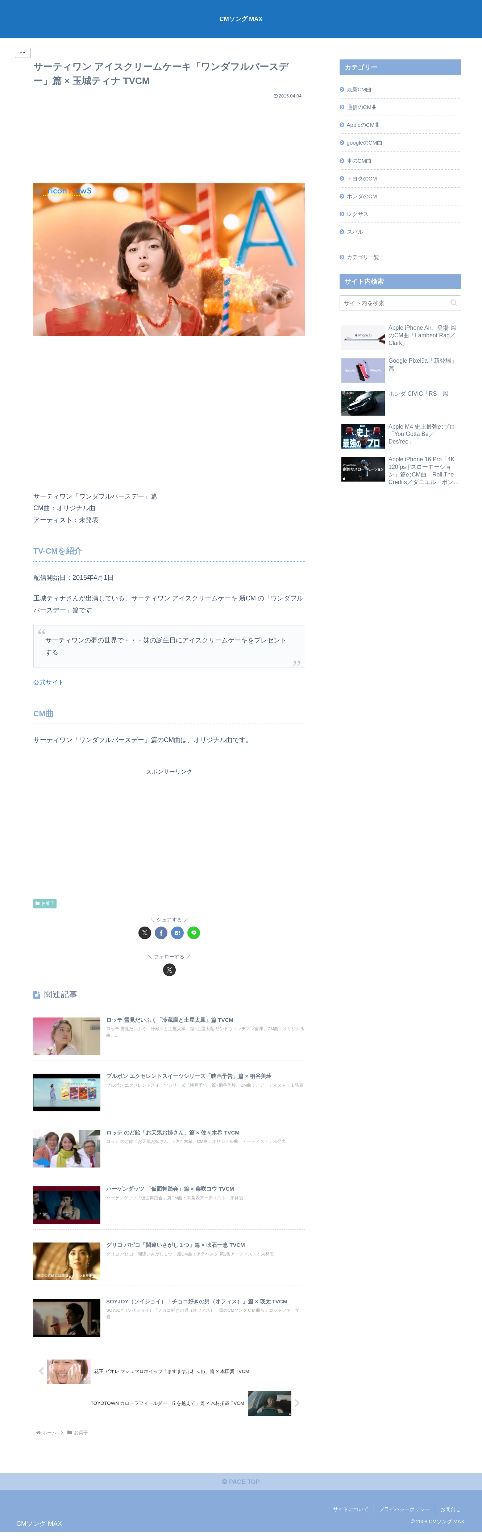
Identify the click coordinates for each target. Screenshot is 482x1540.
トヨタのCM (363, 182)
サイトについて (351, 1517)
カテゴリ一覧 (364, 264)
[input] (400, 310)
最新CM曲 (360, 89)
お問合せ (450, 1517)
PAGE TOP (241, 1490)
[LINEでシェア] (193, 933)
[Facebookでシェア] (161, 933)
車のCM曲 (360, 164)
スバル (356, 237)
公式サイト (49, 682)
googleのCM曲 (366, 145)
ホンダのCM (363, 200)
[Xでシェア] (144, 933)
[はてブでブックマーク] (177, 933)
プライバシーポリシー (404, 1517)
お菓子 (45, 903)
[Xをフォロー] (169, 969)
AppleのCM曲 (365, 126)
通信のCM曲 (363, 108)
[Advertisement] (169, 138)
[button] (454, 310)
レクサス (358, 219)
